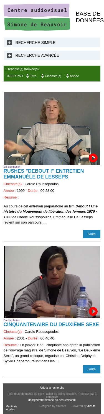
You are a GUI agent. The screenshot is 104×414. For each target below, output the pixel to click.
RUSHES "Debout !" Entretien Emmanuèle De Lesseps (44, 174)
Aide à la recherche (52, 387)
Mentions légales (11, 408)
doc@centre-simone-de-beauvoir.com (52, 399)
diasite (91, 406)
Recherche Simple (36, 42)
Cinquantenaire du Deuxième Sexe (51, 324)
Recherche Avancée (37, 55)
